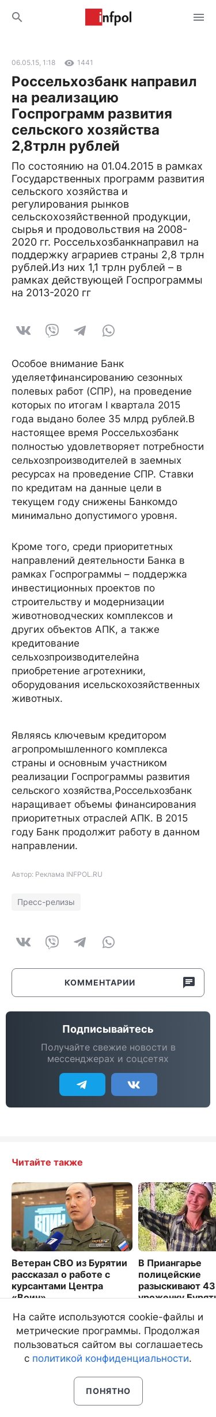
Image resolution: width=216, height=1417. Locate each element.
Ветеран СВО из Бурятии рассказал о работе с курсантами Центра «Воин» (69, 1280)
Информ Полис (108, 17)
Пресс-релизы (46, 902)
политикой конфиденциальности (110, 1358)
